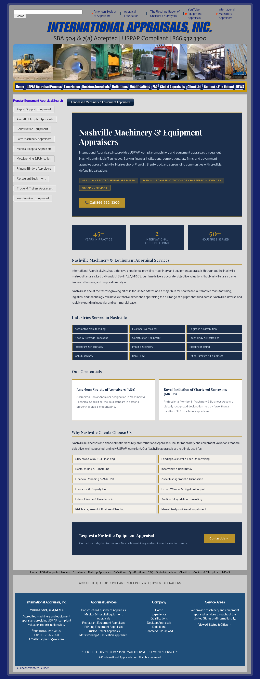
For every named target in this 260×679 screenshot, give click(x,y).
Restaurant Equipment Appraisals (103, 623)
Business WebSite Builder (32, 668)
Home (159, 610)
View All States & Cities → (214, 625)
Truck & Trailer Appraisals (103, 631)
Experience (159, 614)
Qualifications (159, 618)
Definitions (159, 627)
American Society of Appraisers (105, 14)
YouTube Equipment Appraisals (195, 14)
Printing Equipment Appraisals (103, 627)
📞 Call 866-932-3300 (102, 202)
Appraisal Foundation (131, 14)
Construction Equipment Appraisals (103, 610)
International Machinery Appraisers (227, 14)
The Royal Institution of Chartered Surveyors (165, 14)
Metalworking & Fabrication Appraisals (103, 635)
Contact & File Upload (159, 631)
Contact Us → (219, 538)
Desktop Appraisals (159, 623)
